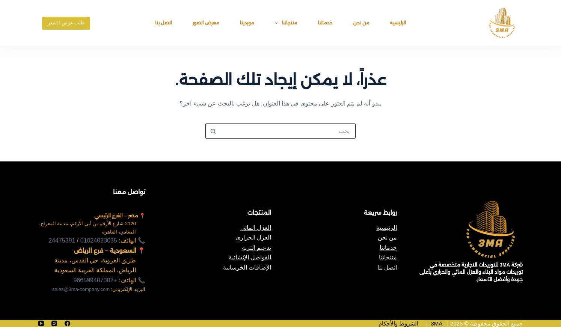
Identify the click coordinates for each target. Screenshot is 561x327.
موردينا (247, 23)
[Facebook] (67, 323)
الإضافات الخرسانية (247, 267)
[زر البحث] (212, 131)
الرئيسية (398, 23)
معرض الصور (206, 23)
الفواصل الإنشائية (250, 257)
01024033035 (98, 240)
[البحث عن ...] (288, 131)
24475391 (61, 240)
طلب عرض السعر (66, 23)
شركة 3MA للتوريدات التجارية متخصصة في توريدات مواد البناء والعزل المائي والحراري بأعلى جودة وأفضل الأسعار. (471, 272)
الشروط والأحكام (398, 323)
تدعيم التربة (256, 247)
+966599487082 (95, 280)
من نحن (361, 23)
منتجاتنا (284, 23)
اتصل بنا (163, 23)
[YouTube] (41, 323)
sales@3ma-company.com (81, 289)
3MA (436, 323)
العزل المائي (255, 228)
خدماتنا (325, 23)
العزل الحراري (253, 237)
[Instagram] (54, 323)
